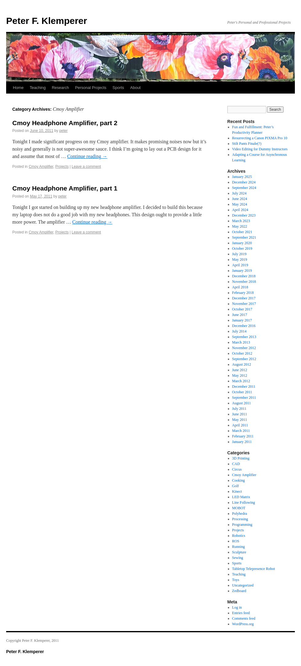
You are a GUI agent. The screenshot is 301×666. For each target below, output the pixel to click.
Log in (237, 607)
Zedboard (239, 591)
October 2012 (242, 353)
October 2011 (242, 392)
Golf (235, 486)
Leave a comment (86, 166)
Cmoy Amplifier (41, 166)
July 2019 (239, 254)
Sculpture (239, 552)
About (135, 87)
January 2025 (242, 177)
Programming (242, 524)
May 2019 (239, 259)
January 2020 (242, 243)
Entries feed (241, 613)
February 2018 (243, 293)
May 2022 (239, 226)
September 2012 (244, 359)
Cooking (238, 480)
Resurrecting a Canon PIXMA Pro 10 (259, 138)
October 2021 (242, 232)
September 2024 (244, 188)
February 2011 (243, 436)
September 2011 (244, 397)
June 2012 (239, 370)
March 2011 (241, 431)
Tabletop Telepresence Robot (253, 569)
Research (60, 87)
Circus (237, 469)
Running (238, 547)
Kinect (237, 491)
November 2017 (244, 304)
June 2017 (239, 315)
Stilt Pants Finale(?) (246, 143)
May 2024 (239, 204)
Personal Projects (90, 87)
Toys (235, 580)
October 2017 (242, 309)
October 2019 (242, 248)
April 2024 (240, 210)
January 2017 (242, 320)
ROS (235, 541)
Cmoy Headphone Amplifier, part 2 (64, 122)
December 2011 (244, 386)
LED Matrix (241, 497)
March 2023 (241, 221)
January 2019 (242, 270)
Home (18, 87)
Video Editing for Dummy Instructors (260, 149)
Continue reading (87, 156)
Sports (118, 87)
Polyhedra (239, 513)
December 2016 (244, 326)
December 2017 (244, 298)
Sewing (237, 558)
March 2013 (241, 342)
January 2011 (242, 442)
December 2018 (244, 276)
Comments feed (244, 618)
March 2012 (241, 381)
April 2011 (240, 425)
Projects (61, 166)
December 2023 (244, 215)
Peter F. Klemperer (46, 21)
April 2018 (240, 287)
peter (63, 131)
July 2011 (239, 408)
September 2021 (244, 237)
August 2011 (241, 403)
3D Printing (240, 458)
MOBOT (238, 508)
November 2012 (244, 348)
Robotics (238, 535)
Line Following (243, 502)
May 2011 (239, 420)
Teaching (38, 87)
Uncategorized (243, 585)
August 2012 (241, 364)
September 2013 (244, 337)
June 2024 (239, 199)
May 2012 (239, 375)
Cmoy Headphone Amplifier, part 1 (64, 188)
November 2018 (244, 281)
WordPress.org (243, 624)
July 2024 (239, 193)
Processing (240, 519)
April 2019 (240, 265)
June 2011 (239, 414)
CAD (236, 464)
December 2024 (244, 182)
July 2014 (239, 331)
